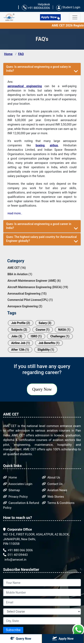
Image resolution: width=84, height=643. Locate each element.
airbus (54, 145)
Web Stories (53, 497)
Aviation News (54, 490)
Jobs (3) (16, 336)
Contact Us (52, 484)
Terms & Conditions (58, 503)
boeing (40, 145)
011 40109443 (15, 555)
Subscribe (13, 630)
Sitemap (11, 490)
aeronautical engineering (24, 86)
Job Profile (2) (20, 323)
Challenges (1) (59, 336)
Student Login (68, 7)
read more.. (14, 213)
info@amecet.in (15, 559)
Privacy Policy (15, 497)
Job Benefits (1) (48, 343)
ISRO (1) (36, 336)
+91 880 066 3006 (18, 550)
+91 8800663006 (36, 8)
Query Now (42, 389)
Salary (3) (45, 323)
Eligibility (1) (46, 349)
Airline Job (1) (20, 343)
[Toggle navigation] (75, 17)
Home (8, 54)
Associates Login (17, 484)
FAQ (21, 54)
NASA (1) (64, 329)
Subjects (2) (19, 329)
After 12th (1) (20, 349)
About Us (51, 477)
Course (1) (42, 329)
